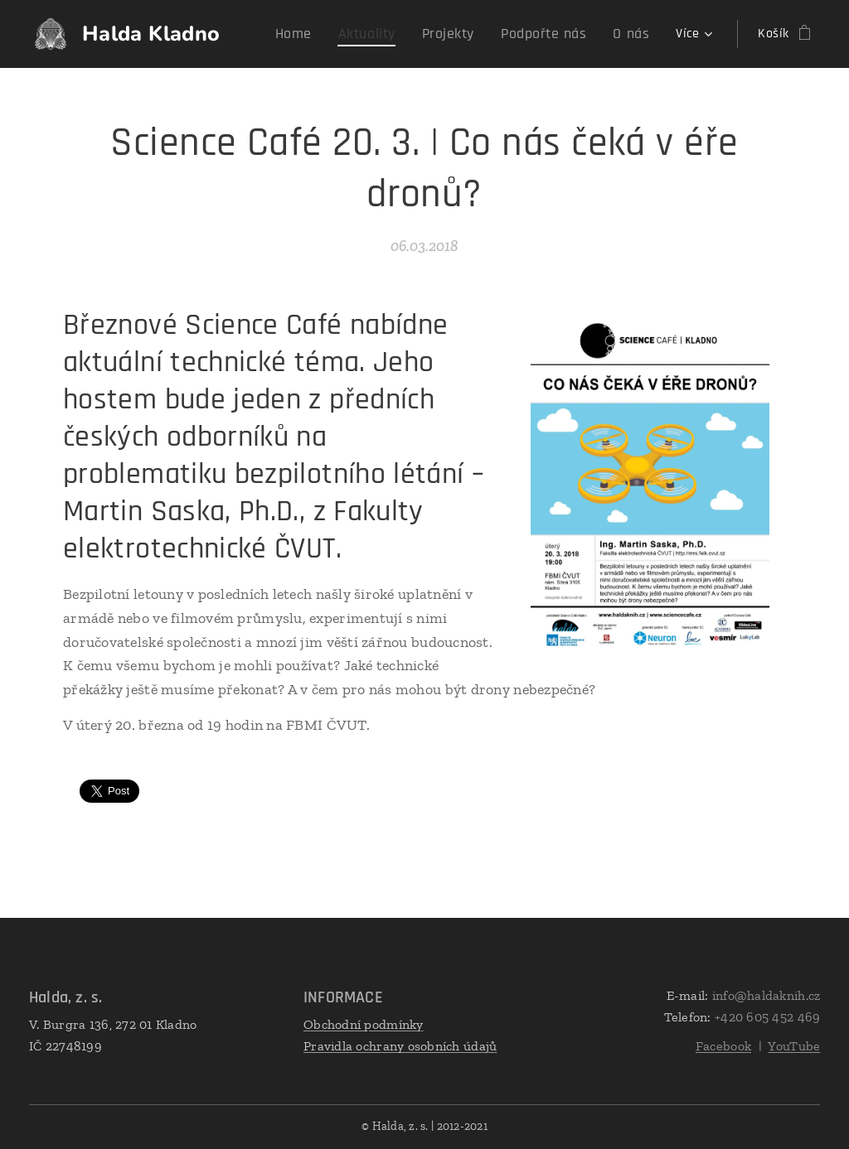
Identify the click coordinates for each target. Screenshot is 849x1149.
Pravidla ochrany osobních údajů (400, 1046)
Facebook (723, 1046)
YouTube (794, 1046)
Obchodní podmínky (363, 1024)
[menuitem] (324, 34)
